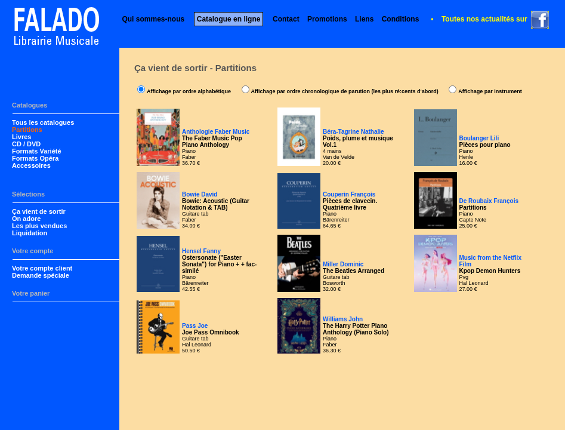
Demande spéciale (40, 275)
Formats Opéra (35, 158)
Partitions (27, 129)
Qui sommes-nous (153, 19)
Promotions (327, 19)
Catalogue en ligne (229, 19)
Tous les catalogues (43, 122)
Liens (364, 19)
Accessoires (31, 165)
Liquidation (29, 232)
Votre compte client (42, 268)
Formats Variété (36, 151)
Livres (21, 136)
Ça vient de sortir (39, 211)
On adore (26, 218)
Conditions (400, 19)
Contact (286, 19)
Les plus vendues (39, 225)
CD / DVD (26, 144)
